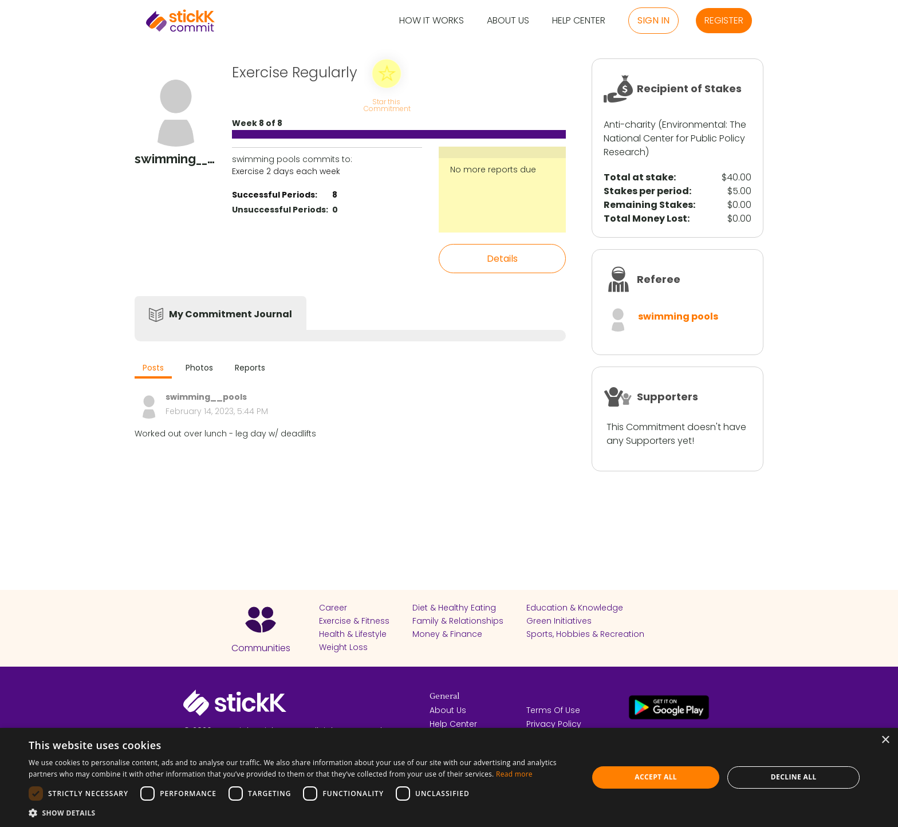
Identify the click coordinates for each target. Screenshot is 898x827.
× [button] (885, 740)
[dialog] (449, 777)
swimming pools (678, 316)
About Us (508, 21)
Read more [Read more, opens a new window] (514, 774)
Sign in (653, 20)
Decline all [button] (794, 777)
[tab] (153, 369)
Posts (153, 367)
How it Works (431, 21)
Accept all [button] (656, 777)
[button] (300, 812)
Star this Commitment (386, 104)
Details (502, 258)
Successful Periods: (274, 194)
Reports (250, 367)
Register (723, 20)
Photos (199, 367)
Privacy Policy (553, 724)
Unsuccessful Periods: (280, 209)
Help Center (578, 21)
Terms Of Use (553, 710)
